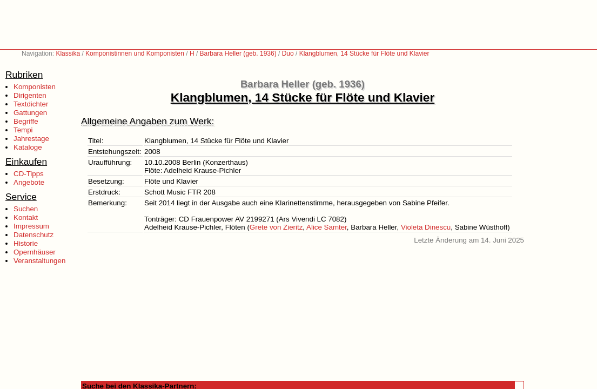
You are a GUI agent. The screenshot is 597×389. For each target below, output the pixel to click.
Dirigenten (30, 95)
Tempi (23, 130)
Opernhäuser (35, 252)
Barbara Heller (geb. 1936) (238, 53)
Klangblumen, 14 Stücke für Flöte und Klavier (364, 53)
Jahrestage (31, 139)
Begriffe (26, 121)
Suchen (26, 209)
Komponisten (35, 87)
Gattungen (30, 113)
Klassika (68, 53)
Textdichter (31, 104)
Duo (288, 53)
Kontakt (26, 217)
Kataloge (28, 147)
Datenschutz (33, 235)
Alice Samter (326, 227)
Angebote (29, 182)
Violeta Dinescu (426, 227)
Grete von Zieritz (276, 227)
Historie (26, 243)
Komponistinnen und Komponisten (134, 53)
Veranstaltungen (39, 261)
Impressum (31, 226)
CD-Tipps (29, 174)
